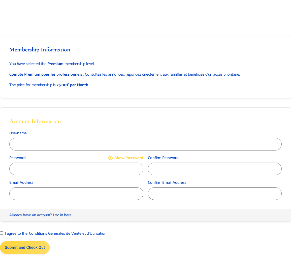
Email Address (21, 183)
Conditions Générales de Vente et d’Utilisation (68, 234)
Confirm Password (163, 158)
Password (17, 158)
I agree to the (53, 234)
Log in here (62, 215)
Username (18, 133)
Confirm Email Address (167, 183)
